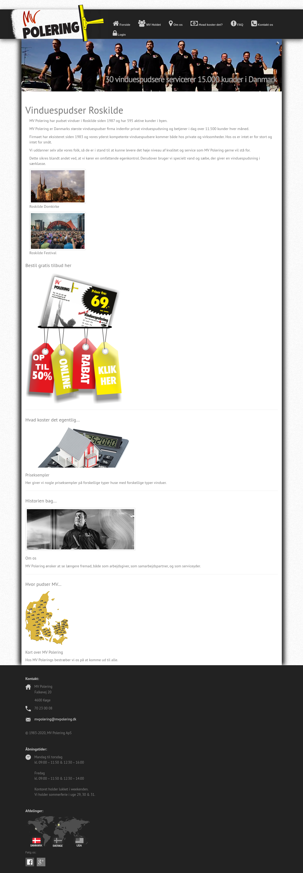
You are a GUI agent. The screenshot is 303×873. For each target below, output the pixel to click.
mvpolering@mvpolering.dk (55, 719)
